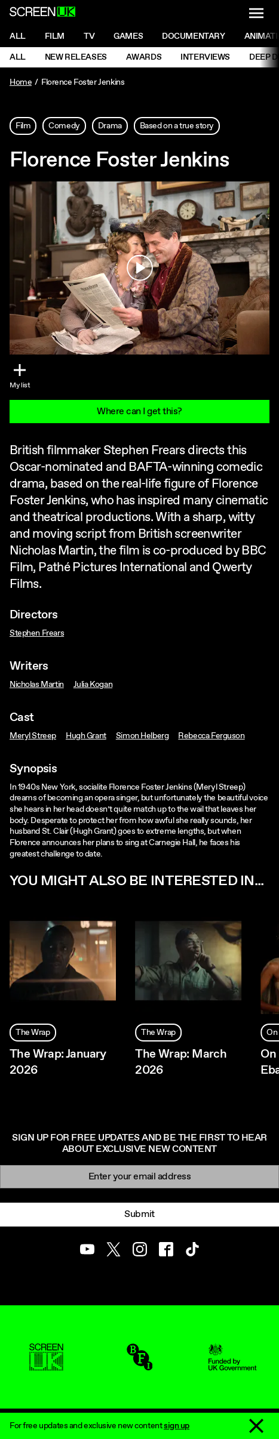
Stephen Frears (37, 633)
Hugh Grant (86, 736)
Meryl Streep (33, 736)
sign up (176, 1425)
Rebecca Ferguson (211, 736)
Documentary (193, 36)
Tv (89, 36)
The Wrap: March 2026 (180, 1062)
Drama (110, 126)
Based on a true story (177, 126)
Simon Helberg (142, 736)
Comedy (63, 126)
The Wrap (33, 1032)
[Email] (139, 1176)
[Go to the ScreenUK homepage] (42, 13)
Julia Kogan (92, 684)
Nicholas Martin (37, 684)
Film (55, 36)
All (18, 36)
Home (21, 82)
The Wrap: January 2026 (58, 1062)
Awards (143, 57)
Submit (139, 1214)
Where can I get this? (139, 411)
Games (128, 36)
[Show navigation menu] (256, 13)
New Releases (76, 57)
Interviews (205, 57)
